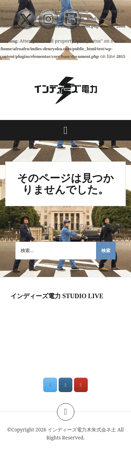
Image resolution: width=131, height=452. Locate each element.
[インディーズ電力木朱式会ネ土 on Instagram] (65, 385)
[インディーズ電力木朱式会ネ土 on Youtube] (81, 385)
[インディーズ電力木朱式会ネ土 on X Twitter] (50, 385)
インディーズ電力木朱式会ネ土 (82, 429)
